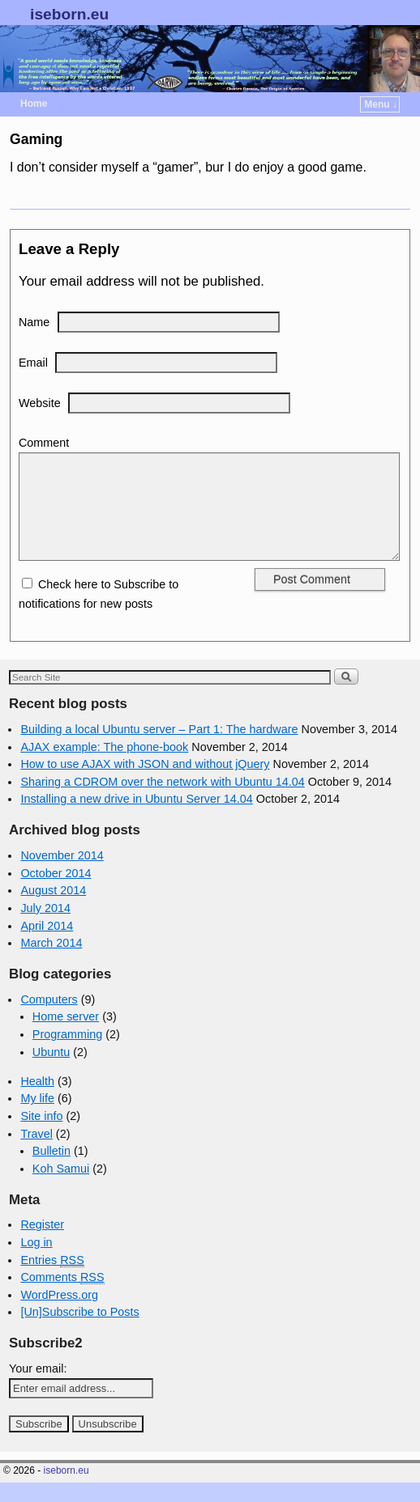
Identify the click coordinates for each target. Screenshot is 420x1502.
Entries (52, 1280)
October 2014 (55, 892)
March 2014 (51, 962)
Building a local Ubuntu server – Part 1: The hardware (159, 748)
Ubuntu (51, 1071)
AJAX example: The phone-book (104, 766)
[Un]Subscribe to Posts (79, 1331)
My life (37, 1117)
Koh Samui (60, 1188)
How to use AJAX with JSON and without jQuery (144, 783)
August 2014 (53, 909)
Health (37, 1100)
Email (33, 362)
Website (40, 403)
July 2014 (45, 927)
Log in (36, 1261)
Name (34, 322)
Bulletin (51, 1170)
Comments (62, 1297)
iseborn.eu (69, 14)
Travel (36, 1153)
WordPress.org (59, 1314)
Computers (48, 1018)
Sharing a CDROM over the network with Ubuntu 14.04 (162, 801)
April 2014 (46, 945)
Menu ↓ (380, 104)
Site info (41, 1135)
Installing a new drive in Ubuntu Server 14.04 (136, 818)
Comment (44, 442)
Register (42, 1243)
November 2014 (61, 874)
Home (33, 103)
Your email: (37, 1387)
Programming (67, 1053)
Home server (65, 1035)
